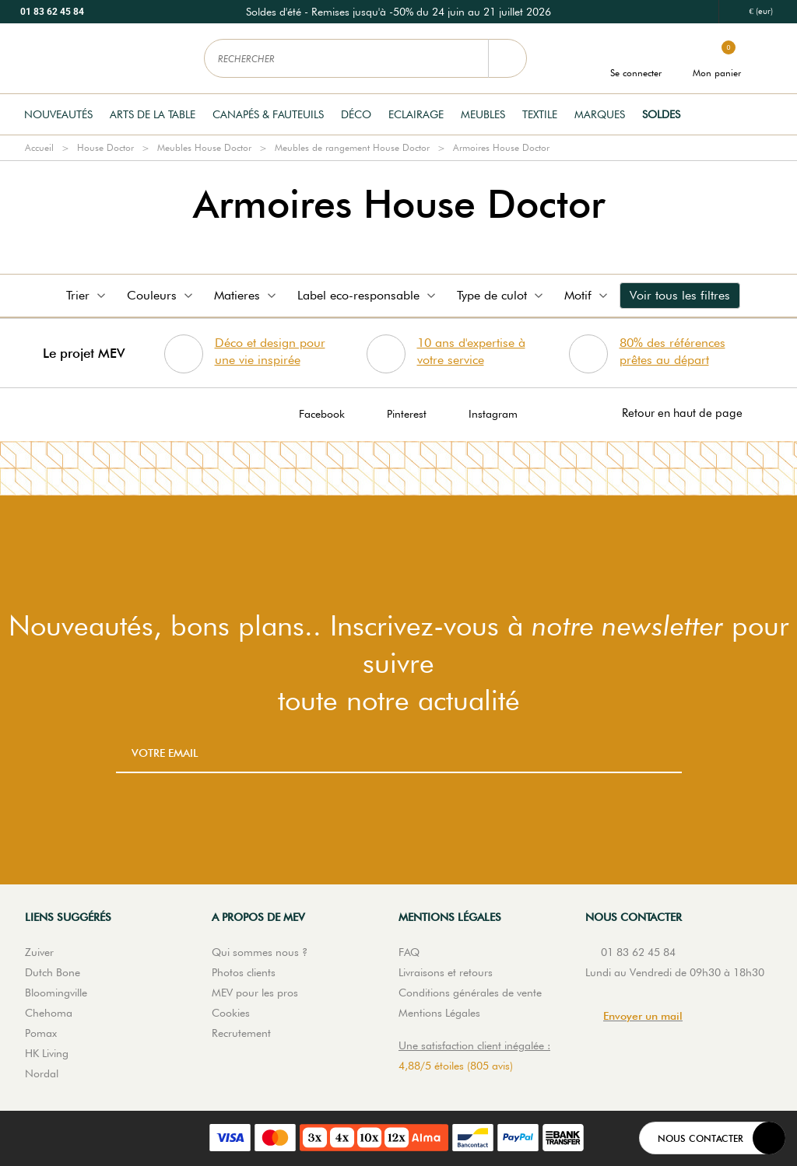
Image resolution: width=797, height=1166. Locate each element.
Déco (356, 114)
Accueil (39, 147)
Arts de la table (152, 114)
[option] (398, 11)
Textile (539, 114)
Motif (587, 295)
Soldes (661, 114)
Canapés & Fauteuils (268, 114)
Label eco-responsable (367, 295)
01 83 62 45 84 (52, 11)
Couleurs (161, 295)
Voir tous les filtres (680, 295)
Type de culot (501, 295)
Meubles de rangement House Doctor (352, 147)
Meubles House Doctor (204, 147)
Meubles (483, 114)
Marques (599, 114)
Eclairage (416, 114)
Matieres (246, 295)
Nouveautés (58, 114)
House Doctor (105, 147)
